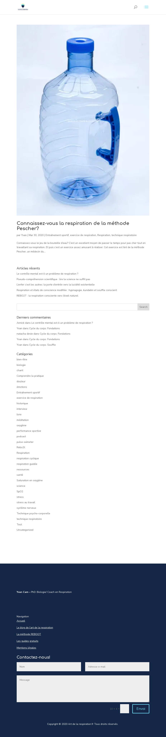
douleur (21, 381)
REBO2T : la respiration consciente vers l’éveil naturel (47, 295)
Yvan (24, 235)
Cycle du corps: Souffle (42, 345)
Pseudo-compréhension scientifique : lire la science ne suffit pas (53, 279)
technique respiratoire (124, 235)
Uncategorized (25, 530)
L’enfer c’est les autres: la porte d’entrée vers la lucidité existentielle (56, 284)
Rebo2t (21, 447)
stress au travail (26, 502)
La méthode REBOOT (29, 634)
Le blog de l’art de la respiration (35, 627)
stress (20, 497)
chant (20, 370)
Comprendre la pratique (30, 376)
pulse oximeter (25, 442)
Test (19, 524)
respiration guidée (27, 464)
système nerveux (26, 508)
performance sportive (29, 431)
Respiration (103, 235)
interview (22, 409)
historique (22, 403)
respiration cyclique (28, 458)
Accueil (21, 621)
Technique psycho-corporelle (33, 513)
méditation (23, 420)
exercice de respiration (83, 235)
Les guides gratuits (27, 641)
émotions (22, 387)
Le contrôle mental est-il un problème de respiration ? (47, 273)
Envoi (140, 708)
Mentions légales (26, 647)
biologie (21, 365)
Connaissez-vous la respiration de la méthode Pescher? (73, 226)
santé (20, 475)
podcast (21, 436)
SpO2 (20, 491)
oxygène (21, 425)
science (21, 486)
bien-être (22, 359)
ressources (23, 469)
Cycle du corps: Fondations (44, 328)
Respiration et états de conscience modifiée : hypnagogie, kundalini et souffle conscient (67, 290)
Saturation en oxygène (30, 480)
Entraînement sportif (57, 235)
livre (19, 414)
